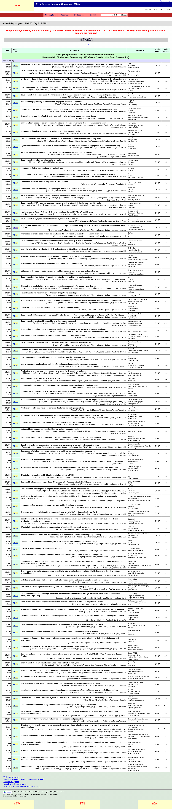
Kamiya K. (83, 373)
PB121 (15, 213)
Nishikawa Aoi (59, 402)
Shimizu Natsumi (86, 104)
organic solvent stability (136, 365)
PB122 (15, 220)
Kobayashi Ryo (77, 393)
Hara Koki (90, 317)
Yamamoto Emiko (118, 155)
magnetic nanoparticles (136, 289)
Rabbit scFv (132, 393)
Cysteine (131, 453)
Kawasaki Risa (103, 266)
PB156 (15, 469)
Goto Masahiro (120, 111)
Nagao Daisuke (120, 649)
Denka (83, 125)
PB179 (15, 640)
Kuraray (78, 198)
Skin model (131, 237)
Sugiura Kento (91, 604)
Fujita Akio (104, 198)
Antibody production (135, 301)
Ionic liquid (131, 245)
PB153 (15, 446)
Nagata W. (77, 746)
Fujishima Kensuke (69, 649)
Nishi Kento (120, 81)
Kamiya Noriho (104, 111)
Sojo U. (58, 529)
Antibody (131, 292)
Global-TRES (132, 653)
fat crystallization (133, 699)
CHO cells (131, 134)
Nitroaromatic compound (136, 749)
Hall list (17, 6)
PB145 (15, 386)
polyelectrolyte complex (136, 701)
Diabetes (131, 344)
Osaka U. (41, 141)
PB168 (15, 556)
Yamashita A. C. (119, 118)
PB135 (15, 316)
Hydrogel (131, 162)
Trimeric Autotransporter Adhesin (139, 446)
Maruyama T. (121, 464)
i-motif (130, 175)
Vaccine (130, 110)
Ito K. (102, 620)
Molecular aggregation (135, 459)
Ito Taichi (122, 75)
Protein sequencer (134, 448)
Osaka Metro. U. (104, 73)
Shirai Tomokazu (103, 557)
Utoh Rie (76, 125)
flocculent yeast (133, 684)
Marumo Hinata (61, 191)
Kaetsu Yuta (87, 191)
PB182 (15, 664)
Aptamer (131, 627)
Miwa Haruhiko (52, 381)
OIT (48, 191)
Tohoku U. (35, 649)
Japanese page (165, 1)
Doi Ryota (63, 89)
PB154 (15, 453)
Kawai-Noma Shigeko (117, 455)
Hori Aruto (90, 236)
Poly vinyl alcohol (134, 199)
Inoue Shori (76, 514)
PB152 (15, 438)
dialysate (131, 192)
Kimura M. (109, 424)
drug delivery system (135, 83)
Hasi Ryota (108, 731)
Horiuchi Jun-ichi (103, 396)
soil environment (133, 544)
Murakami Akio (86, 731)
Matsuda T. (96, 410)
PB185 (15, 684)
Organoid (131, 181)
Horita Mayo (88, 721)
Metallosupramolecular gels (137, 583)
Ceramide (131, 349)
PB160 (15, 498)
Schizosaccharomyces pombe (138, 676)
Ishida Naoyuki (119, 402)
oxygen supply (133, 508)
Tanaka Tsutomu (119, 551)
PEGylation (132, 588)
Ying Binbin (70, 67)
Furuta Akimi (103, 700)
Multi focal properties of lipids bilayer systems (138, 658)
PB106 (15, 103)
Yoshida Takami (68, 141)
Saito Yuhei (52, 125)
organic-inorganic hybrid (136, 81)
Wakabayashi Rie (87, 111)
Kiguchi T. (105, 118)
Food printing (132, 594)
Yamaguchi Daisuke (84, 692)
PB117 (15, 183)
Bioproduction (132, 555)
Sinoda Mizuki (88, 148)
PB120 (15, 205)
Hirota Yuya (43, 279)
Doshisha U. (34, 162)
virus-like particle (133, 407)
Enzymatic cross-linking (136, 598)
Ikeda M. (102, 461)
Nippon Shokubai (84, 155)
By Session (78, 15)
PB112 (15, 147)
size (129, 632)
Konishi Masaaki (119, 537)
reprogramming (133, 140)
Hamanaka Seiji (101, 589)
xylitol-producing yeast (135, 682)
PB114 (15, 162)
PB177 (15, 626)
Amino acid (131, 380)
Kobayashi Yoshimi (74, 673)
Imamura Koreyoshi (118, 404)
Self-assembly (133, 461)
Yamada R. (110, 366)
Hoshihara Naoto (87, 359)
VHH (129, 474)
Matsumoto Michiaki (117, 162)
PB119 (15, 198)
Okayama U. (44, 402)
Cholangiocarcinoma (135, 321)
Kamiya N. (122, 424)
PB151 (15, 431)
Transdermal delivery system (138, 351)
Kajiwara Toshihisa (118, 507)
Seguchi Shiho (65, 381)
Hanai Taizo (120, 729)
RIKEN (74, 557)
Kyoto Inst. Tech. (33, 393)
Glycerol (130, 731)
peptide (130, 205)
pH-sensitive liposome (135, 177)
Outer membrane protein (136, 513)
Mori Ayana (88, 753)
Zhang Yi (54, 89)
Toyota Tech (69, 81)
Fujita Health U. (92, 461)
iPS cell (130, 138)
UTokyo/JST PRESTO (106, 716)
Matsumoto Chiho (86, 679)
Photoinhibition (133, 575)
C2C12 (130, 190)
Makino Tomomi (101, 155)
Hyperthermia (132, 94)
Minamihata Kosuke (70, 491)
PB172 (15, 588)
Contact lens (132, 119)
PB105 (15, 96)
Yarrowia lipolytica (134, 548)
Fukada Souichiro (92, 205)
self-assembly (132, 105)
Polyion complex (133, 75)
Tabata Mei (87, 477)
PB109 (15, 125)
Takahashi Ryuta (102, 310)
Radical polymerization (136, 601)
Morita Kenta (102, 104)
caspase (131, 103)
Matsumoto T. (96, 366)
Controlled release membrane (138, 117)
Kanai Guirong (81, 141)
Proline (130, 164)
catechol (131, 287)
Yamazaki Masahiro (66, 303)
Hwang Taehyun (42, 447)
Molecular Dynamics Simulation (139, 500)
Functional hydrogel (134, 325)
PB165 (15, 536)
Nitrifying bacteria (134, 571)
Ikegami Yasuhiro (88, 89)
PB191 (15, 728)
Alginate (130, 73)
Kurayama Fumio (85, 81)
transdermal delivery (135, 226)
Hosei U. (79, 118)
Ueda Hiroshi (102, 439)
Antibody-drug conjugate (136, 421)
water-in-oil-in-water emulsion (138, 734)
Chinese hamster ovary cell (137, 299)
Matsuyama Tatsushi (105, 83)
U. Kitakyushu (54, 155)
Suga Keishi (85, 649)
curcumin (131, 641)
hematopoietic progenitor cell (138, 259)
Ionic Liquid (132, 296)
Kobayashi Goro (119, 198)
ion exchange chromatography (138, 586)
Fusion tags (132, 418)
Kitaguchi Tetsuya (119, 439)
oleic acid (131, 168)
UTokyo (87, 633)
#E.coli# (130, 689)
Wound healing (133, 160)
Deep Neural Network (135, 671)
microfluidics (132, 123)
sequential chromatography (137, 386)
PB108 (15, 117)
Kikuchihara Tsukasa (100, 612)
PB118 (15, 190)
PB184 (15, 678)
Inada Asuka (121, 148)
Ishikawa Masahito (118, 491)
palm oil (130, 697)
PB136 (15, 323)
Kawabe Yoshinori (86, 67)
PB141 (15, 358)
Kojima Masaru (106, 598)
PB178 (15, 632)
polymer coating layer (135, 402)
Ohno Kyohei (104, 337)
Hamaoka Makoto (80, 133)
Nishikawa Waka (72, 529)
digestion (131, 388)
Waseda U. (71, 375)
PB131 (15, 287)
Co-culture (131, 666)
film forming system (134, 88)
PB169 (15, 564)
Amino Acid (132, 673)
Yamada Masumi (119, 127)
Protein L (131, 391)
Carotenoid (131, 519)
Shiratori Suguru (102, 762)
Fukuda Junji (121, 184)
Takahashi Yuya (101, 470)
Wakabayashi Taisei (89, 221)
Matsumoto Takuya (83, 418)
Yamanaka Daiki (64, 431)
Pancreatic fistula (134, 71)
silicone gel (131, 310)
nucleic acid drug (134, 228)
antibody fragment (134, 384)
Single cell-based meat (136, 596)
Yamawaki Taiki (86, 685)
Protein (130, 489)
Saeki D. (112, 620)
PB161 (15, 506)
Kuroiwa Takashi (119, 612)
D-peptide (131, 378)
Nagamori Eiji (102, 191)
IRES (129, 64)
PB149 (15, 416)
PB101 (15, 66)
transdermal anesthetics (136, 274)
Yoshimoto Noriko (119, 387)
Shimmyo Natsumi (64, 125)
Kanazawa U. (107, 279)
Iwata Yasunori (51, 431)
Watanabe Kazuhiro (62, 176)
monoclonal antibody (135, 250)
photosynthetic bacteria (136, 530)
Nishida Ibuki (90, 762)
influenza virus (133, 409)
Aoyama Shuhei (97, 125)
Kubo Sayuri (63, 566)
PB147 (15, 402)
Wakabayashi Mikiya (86, 470)
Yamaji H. (122, 410)
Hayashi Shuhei (119, 529)
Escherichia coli (133, 753)
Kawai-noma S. (120, 375)
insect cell (131, 411)
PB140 (15, 351)
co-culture (131, 338)
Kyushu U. (57, 67)
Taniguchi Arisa (88, 643)
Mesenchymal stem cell (136, 196)
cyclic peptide (132, 590)
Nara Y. (97, 633)
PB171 (15, 581)
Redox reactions (133, 605)
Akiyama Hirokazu (68, 205)
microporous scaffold (135, 334)
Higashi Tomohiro (50, 243)
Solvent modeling (134, 655)
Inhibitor (130, 463)
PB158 (15, 483)
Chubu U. (30, 198)
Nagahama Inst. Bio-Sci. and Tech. (92, 491)
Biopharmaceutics (134, 423)
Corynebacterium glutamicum (138, 719)
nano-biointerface (134, 481)
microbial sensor (133, 455)
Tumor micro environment (137, 98)
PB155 (15, 461)
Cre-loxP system (133, 132)
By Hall (93, 15)
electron (130, 744)
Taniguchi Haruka (52, 393)
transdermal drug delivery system (139, 86)
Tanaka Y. (114, 373)
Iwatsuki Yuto (84, 170)
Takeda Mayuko (119, 731)
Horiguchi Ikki (90, 598)
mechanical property (135, 761)
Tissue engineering (134, 183)
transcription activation (135, 252)
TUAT (85, 447)
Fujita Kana (85, 707)
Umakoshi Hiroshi (119, 176)
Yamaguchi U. (77, 162)
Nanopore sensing (134, 444)
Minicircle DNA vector (135, 130)
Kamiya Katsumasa (94, 453)
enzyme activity (133, 470)
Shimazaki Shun (50, 523)
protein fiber (132, 491)
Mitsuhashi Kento (62, 73)
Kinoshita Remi (50, 205)
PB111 (15, 140)
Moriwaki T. (74, 461)
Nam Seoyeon (65, 331)
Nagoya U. (65, 97)
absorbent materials (135, 375)
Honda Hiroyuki (119, 205)
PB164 (15, 528)
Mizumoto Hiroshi (100, 507)
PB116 (15, 175)
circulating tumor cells (135, 125)
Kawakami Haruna (74, 191)
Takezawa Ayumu (73, 402)
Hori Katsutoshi (120, 447)
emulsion (131, 90)
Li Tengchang (83, 507)
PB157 (15, 476)
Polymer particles (134, 645)
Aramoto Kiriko (73, 575)
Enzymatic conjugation (135, 425)
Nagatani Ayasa (55, 491)
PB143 (15, 373)
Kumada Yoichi (120, 396)
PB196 (15, 768)
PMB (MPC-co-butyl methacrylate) (140, 222)
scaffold (130, 485)
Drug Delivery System (135, 115)
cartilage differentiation (135, 262)
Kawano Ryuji (94, 447)
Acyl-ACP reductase (135, 416)
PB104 (15, 88)
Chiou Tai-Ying (102, 537)
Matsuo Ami (70, 345)
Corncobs (131, 563)
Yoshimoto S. (82, 501)
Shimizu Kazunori (119, 207)
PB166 (15, 543)
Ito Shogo (66, 393)
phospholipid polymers (135, 285)
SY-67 (87, 45)
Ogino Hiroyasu (120, 418)
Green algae (132, 662)
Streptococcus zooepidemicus (138, 534)
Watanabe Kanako (102, 649)
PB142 (15, 365)
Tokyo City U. (82, 612)
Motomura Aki (89, 582)
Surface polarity (133, 647)
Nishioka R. (74, 424)
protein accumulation (135, 400)
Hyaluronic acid (133, 211)
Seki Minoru (120, 125)
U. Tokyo (33, 73)
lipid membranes (133, 468)
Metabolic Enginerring (135, 751)
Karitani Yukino (66, 665)
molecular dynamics (135, 367)
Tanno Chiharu (99, 67)
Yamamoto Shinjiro (91, 529)
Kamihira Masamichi (118, 67)
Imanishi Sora (47, 81)
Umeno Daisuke (119, 453)
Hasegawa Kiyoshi (107, 75)
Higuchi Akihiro (119, 279)
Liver (129, 218)
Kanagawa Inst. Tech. (69, 373)
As (128, 371)
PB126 (15, 250)
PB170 (15, 573)
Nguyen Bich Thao (79, 331)
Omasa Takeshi (120, 141)
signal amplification (134, 708)
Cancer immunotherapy (136, 96)
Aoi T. (82, 461)
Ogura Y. (122, 373)
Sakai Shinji (121, 598)
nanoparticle (132, 358)
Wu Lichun (38, 214)
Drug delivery (132, 346)
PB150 (15, 423)
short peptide (132, 579)
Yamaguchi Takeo (119, 627)
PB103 (15, 81)
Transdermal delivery (135, 108)
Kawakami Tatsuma (80, 484)
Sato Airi (42, 198)
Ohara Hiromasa (74, 598)
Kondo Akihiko (102, 551)
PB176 (15, 618)
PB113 (15, 155)
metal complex (133, 360)
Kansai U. (92, 501)
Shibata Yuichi (106, 81)
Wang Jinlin (72, 214)
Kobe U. (59, 104)
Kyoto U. (75, 431)
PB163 (15, 521)
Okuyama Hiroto (101, 627)
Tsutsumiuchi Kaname (96, 288)
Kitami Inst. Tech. (56, 537)
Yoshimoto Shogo (60, 447)
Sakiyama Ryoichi (119, 191)
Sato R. (101, 424)
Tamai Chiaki (103, 738)
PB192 (15, 736)
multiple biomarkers (134, 715)
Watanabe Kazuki (75, 537)
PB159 (15, 491)
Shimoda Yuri (103, 236)
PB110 (15, 132)
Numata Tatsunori (57, 477)
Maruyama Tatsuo (119, 104)
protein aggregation (134, 373)
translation (131, 66)
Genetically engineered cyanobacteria (136, 726)
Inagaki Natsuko (90, 73)
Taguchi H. (100, 375)
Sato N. (106, 373)
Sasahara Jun (76, 447)
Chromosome (132, 303)
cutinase (131, 363)
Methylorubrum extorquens (137, 557)
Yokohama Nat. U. (88, 184)
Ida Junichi (121, 83)
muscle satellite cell (134, 203)
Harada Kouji (89, 162)
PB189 (15, 713)
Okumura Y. (121, 620)
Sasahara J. (67, 501)
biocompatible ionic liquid (136, 230)
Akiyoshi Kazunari (87, 431)
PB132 (15, 294)
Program (64, 15)
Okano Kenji (120, 566)
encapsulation (132, 738)
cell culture (131, 266)
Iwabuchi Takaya (48, 73)
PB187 (15, 699)
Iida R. (82, 424)
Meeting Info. (50, 15)
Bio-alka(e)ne (132, 414)
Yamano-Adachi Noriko (100, 141)
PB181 (15, 656)
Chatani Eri (103, 381)
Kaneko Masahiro (108, 97)
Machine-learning (134, 521)
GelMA (130, 233)
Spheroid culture (133, 155)
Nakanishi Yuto (81, 303)
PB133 (15, 302)
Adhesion (131, 515)
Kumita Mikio (121, 544)
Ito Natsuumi (65, 658)
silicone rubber (133, 308)
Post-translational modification (138, 511)
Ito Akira (122, 97)
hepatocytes (132, 306)
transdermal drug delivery (136, 294)
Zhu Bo (90, 439)
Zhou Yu (74, 89)
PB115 (15, 169)
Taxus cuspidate (133, 528)
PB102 (15, 73)
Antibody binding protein (136, 438)
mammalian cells (133, 68)
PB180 (15, 648)
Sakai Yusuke (105, 89)
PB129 (15, 272)
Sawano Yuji (58, 81)
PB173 (15, 596)
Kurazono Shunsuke (67, 295)
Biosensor (131, 623)
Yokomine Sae (70, 155)
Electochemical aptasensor (137, 625)
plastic (130, 541)
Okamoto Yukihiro (100, 176)
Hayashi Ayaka (77, 381)
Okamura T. (81, 366)
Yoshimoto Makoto (118, 470)
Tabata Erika (85, 627)
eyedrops (131, 281)
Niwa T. (56, 373)
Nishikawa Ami (79, 97)
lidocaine (131, 272)
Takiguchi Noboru (104, 544)
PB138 (15, 336)
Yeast (130, 664)
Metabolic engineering (135, 523)
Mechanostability (133, 498)
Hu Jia (44, 89)
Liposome (131, 620)
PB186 (15, 691)
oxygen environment (135, 264)
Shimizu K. (87, 410)
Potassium (131, 188)
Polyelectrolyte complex (136, 608)
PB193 (15, 744)
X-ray (130, 746)
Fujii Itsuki (40, 205)
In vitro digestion (133, 612)
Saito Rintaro (91, 97)
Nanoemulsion (133, 353)
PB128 (15, 264)
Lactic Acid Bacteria (134, 669)
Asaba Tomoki (105, 184)
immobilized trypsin (134, 466)
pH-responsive (133, 404)
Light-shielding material (136, 573)
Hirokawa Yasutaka (107, 729)
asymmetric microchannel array (139, 736)
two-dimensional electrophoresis (139, 713)
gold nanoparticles (134, 630)
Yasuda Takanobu (75, 439)
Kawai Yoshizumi (89, 537)
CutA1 (130, 483)
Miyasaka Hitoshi (106, 529)
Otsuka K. (38, 373)
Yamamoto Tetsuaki (59, 453)
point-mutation (133, 478)
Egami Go (83, 251)
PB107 (15, 110)
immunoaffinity (133, 127)
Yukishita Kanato (43, 288)
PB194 (15, 751)
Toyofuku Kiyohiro (68, 230)
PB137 (15, 330)
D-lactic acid (132, 561)
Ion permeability (133, 618)
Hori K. (123, 501)
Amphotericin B (133, 616)
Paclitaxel (131, 147)
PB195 (15, 759)
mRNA (130, 243)
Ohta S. (123, 633)
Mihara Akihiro (73, 477)
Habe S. (49, 461)
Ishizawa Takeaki (118, 73)
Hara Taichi (85, 273)
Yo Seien (52, 729)
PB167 (15, 549)
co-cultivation (132, 686)
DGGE (130, 543)
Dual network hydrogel (135, 213)
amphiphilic (132, 148)
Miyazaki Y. (92, 118)
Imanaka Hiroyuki (91, 402)
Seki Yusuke (75, 73)
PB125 (15, 243)
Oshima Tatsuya (105, 148)
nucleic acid (132, 634)
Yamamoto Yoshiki (82, 523)
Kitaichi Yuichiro (87, 544)
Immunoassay (132, 395)
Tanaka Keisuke (69, 111)
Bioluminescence (134, 440)
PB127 (15, 258)
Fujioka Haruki (55, 141)
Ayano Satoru (91, 198)
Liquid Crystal (132, 318)
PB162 (15, 513)
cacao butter (132, 639)
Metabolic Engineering (135, 550)
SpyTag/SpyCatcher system (137, 331)
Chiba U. (39, 125)
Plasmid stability (133, 693)
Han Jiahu (68, 418)
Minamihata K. (91, 424)
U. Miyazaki (74, 148)
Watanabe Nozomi (82, 176)
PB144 (15, 379)
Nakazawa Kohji (119, 157)
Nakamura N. (110, 633)
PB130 (15, 279)
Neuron (130, 185)
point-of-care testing (135, 705)
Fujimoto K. (101, 501)
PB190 (15, 720)
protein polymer (133, 493)
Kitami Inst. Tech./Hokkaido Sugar (48, 673)
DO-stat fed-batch (134, 691)
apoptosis (131, 101)
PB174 (15, 603)
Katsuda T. (109, 410)
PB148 (15, 409)
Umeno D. (81, 375)
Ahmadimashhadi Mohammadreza (112, 393)
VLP (129, 329)
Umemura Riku (73, 104)
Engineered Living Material (137, 603)
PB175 (15, 610)
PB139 (15, 344)
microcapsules (133, 79)
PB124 (15, 235)
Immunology (132, 112)
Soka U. (33, 81)
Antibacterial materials (135, 649)
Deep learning (132, 538)
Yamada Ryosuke (102, 418)
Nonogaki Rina (71, 236)
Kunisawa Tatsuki (101, 387)
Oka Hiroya (86, 514)
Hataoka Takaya (68, 259)
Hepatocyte (132, 153)
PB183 (15, 672)
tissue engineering (134, 504)
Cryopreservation (134, 220)
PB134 (15, 308)
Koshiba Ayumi (87, 551)
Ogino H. (122, 366)
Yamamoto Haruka (63, 162)
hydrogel (131, 506)
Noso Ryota (93, 337)
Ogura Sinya (98, 731)
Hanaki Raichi (49, 162)
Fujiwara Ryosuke (89, 557)
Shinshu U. (91, 620)
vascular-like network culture (138, 336)
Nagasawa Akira (54, 649)
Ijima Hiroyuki (120, 89)
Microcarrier (132, 197)
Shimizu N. (57, 461)
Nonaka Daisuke (52, 769)
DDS (129, 145)
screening (131, 207)
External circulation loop (136, 729)
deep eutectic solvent (135, 270)
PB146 (15, 393)
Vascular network (134, 235)
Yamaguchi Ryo (45, 453)
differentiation (132, 142)
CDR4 (130, 476)
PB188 (15, 706)
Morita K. (121, 461)
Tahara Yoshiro (120, 164)
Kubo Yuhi (62, 575)
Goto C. (99, 373)
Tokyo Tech (48, 373)
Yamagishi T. (77, 716)
